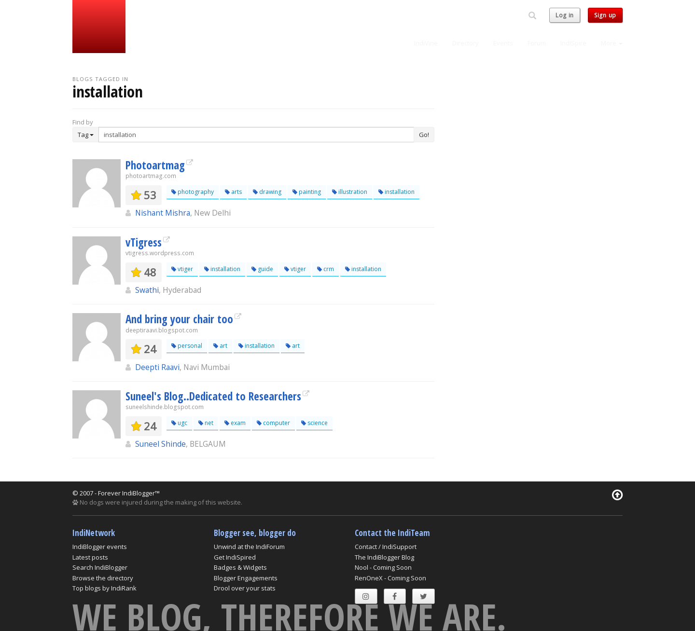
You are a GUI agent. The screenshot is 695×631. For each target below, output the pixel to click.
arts (233, 192)
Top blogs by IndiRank (104, 588)
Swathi (147, 290)
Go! (424, 134)
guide (262, 269)
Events (503, 43)
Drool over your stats (245, 588)
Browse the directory (102, 578)
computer (273, 423)
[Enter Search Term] (256, 134)
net (205, 423)
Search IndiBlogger (99, 567)
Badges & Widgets (240, 567)
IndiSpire (573, 43)
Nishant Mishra (162, 212)
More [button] (612, 43)
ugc (179, 423)
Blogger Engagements (246, 578)
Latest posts (90, 557)
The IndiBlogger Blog (384, 557)
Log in (565, 15)
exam (235, 423)
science (314, 423)
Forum (537, 43)
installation (396, 192)
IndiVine (426, 43)
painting (306, 192)
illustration (349, 192)
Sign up (605, 15)
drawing (267, 192)
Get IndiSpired (235, 557)
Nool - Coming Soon (383, 567)
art (220, 346)
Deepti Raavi (157, 367)
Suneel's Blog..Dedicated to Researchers (213, 396)
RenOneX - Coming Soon (390, 578)
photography (192, 192)
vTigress (143, 242)
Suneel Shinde (160, 444)
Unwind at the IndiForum (249, 546)
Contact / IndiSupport (386, 546)
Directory (465, 43)
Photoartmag (155, 165)
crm (325, 269)
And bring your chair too (179, 319)
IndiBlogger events (99, 546)
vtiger (182, 269)
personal (186, 346)
